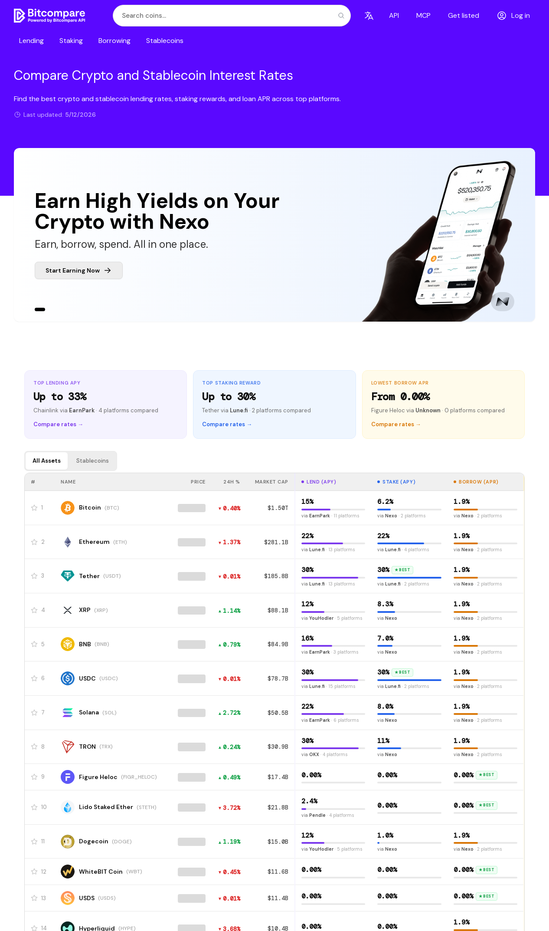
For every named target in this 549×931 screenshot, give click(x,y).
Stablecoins (164, 40)
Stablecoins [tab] (92, 460)
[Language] (369, 15)
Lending (31, 40)
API (394, 15)
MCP (423, 15)
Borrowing (114, 40)
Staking (71, 40)
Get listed (463, 15)
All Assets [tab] (47, 460)
